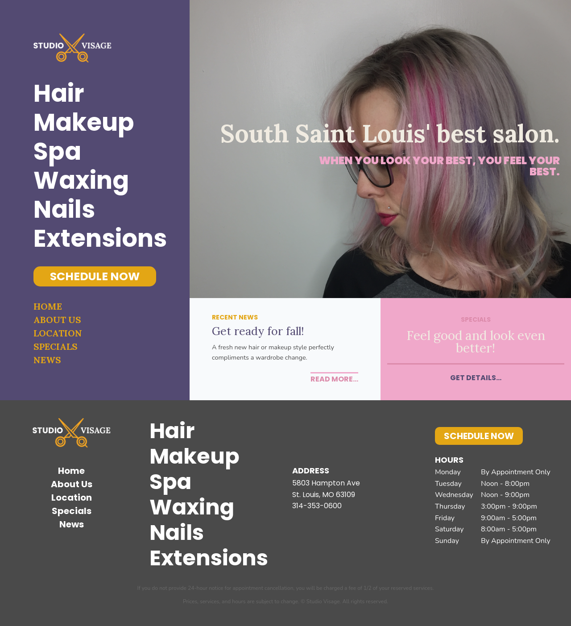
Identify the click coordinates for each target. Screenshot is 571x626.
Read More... (334, 379)
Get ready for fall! (258, 331)
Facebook (303, 438)
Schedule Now (95, 276)
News (47, 359)
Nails (64, 209)
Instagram (332, 438)
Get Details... (475, 377)
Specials (55, 346)
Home (47, 306)
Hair (58, 93)
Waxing (81, 180)
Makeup (83, 122)
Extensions (94, 238)
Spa (57, 151)
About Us (57, 319)
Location (57, 333)
